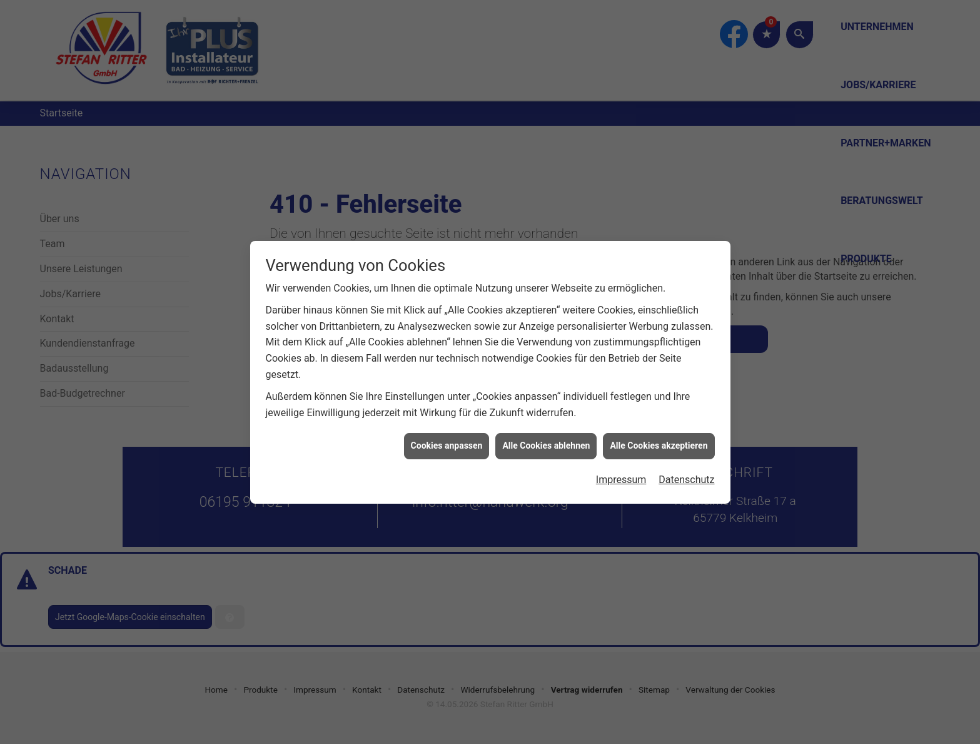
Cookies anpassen (447, 442)
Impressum (621, 476)
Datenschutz (686, 476)
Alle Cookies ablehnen (546, 442)
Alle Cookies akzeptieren (658, 442)
